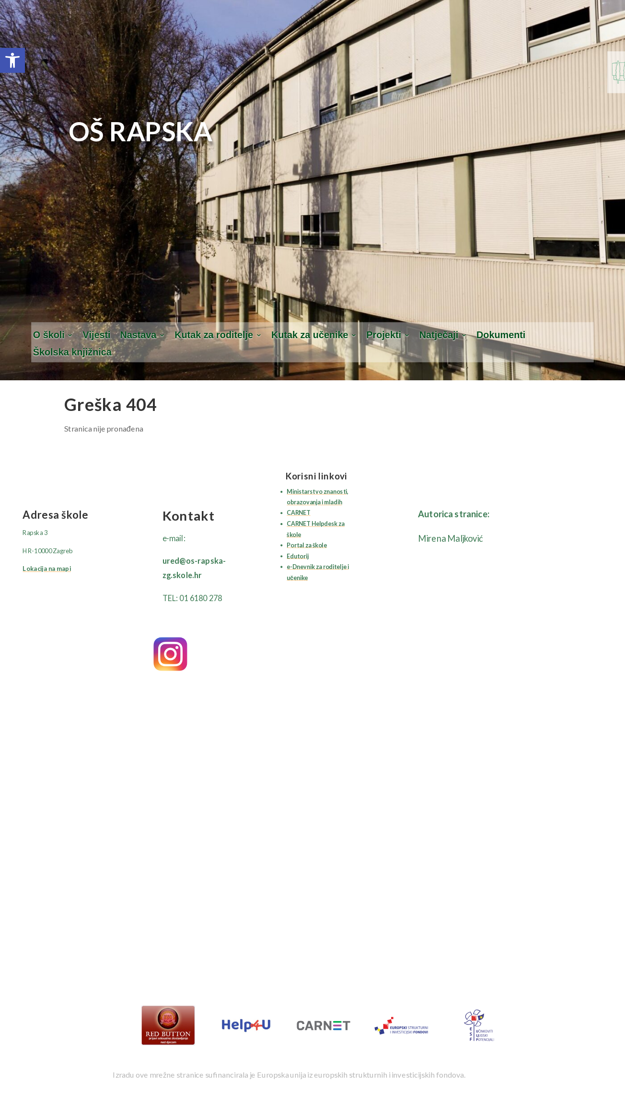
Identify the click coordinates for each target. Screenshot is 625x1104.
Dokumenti (500, 335)
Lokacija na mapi (46, 569)
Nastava (138, 335)
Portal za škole (306, 544)
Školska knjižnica (72, 352)
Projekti (383, 335)
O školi (49, 335)
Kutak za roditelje (213, 335)
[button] (12, 60)
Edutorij (297, 555)
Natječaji (438, 335)
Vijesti (97, 335)
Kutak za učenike (309, 335)
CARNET (298, 512)
